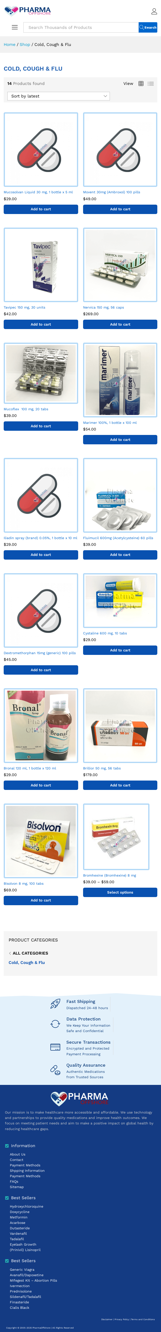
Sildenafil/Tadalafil (25, 1297)
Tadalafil (17, 1239)
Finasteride (19, 1302)
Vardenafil (18, 1233)
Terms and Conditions (143, 1319)
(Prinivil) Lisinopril (25, 1250)
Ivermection (20, 1286)
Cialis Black (19, 1308)
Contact (16, 1160)
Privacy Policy (122, 1319)
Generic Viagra (22, 1270)
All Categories (30, 953)
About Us (17, 1154)
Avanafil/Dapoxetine (27, 1275)
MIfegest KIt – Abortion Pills (33, 1280)
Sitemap (17, 1187)
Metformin (19, 1217)
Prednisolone (21, 1291)
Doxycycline (19, 1212)
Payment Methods (25, 1165)
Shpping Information (27, 1171)
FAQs (14, 1181)
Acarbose (17, 1223)
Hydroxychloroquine (26, 1206)
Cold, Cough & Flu (27, 962)
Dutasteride (20, 1228)
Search (150, 27)
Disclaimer (107, 1319)
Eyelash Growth (23, 1244)
